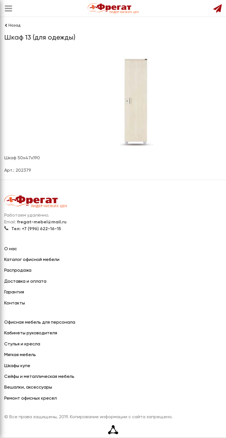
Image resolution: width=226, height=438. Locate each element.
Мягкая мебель (20, 355)
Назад (12, 25)
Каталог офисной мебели (31, 260)
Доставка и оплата (25, 281)
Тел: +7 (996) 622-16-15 (32, 229)
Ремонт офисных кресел (30, 398)
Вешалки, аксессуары (28, 387)
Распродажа (17, 270)
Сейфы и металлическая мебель (39, 376)
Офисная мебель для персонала (39, 322)
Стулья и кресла (22, 344)
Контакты (14, 303)
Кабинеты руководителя (30, 333)
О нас (10, 249)
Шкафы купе (17, 366)
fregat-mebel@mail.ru (41, 222)
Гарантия (14, 292)
